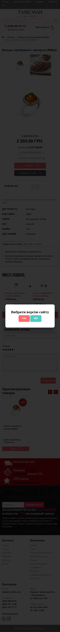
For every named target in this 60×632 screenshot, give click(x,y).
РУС (24, 318)
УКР (36, 318)
